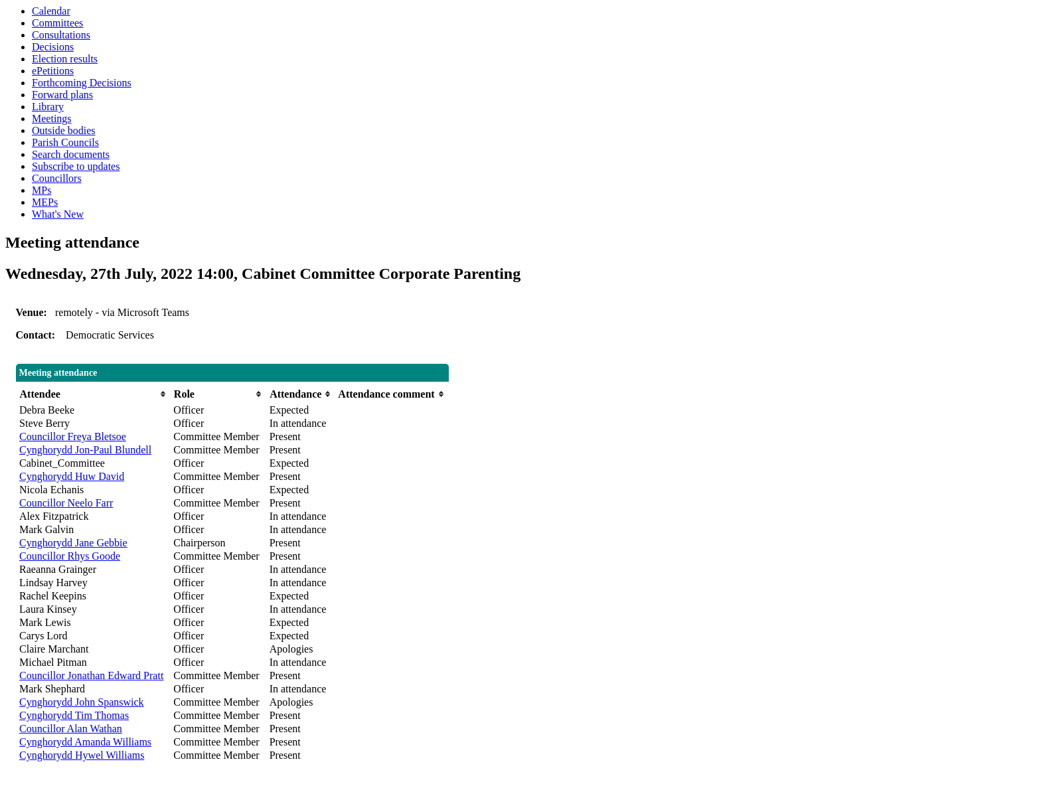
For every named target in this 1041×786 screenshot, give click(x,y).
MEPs (45, 202)
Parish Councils (65, 142)
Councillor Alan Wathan (70, 728)
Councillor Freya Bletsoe (72, 436)
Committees (57, 23)
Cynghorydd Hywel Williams (81, 755)
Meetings (52, 118)
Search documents (71, 154)
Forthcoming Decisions (81, 82)
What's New (58, 214)
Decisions (53, 46)
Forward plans (62, 94)
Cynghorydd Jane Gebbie (73, 542)
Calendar (51, 11)
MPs (41, 190)
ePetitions (53, 70)
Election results (65, 58)
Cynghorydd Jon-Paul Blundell (85, 449)
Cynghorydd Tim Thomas (74, 715)
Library (48, 106)
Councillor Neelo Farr (66, 503)
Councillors (57, 178)
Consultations (61, 34)
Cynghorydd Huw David (71, 476)
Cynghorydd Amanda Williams (85, 741)
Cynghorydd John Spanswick (81, 702)
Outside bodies (64, 130)
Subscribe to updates (76, 166)
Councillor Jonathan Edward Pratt (91, 675)
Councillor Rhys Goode (69, 556)
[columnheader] (93, 394)
